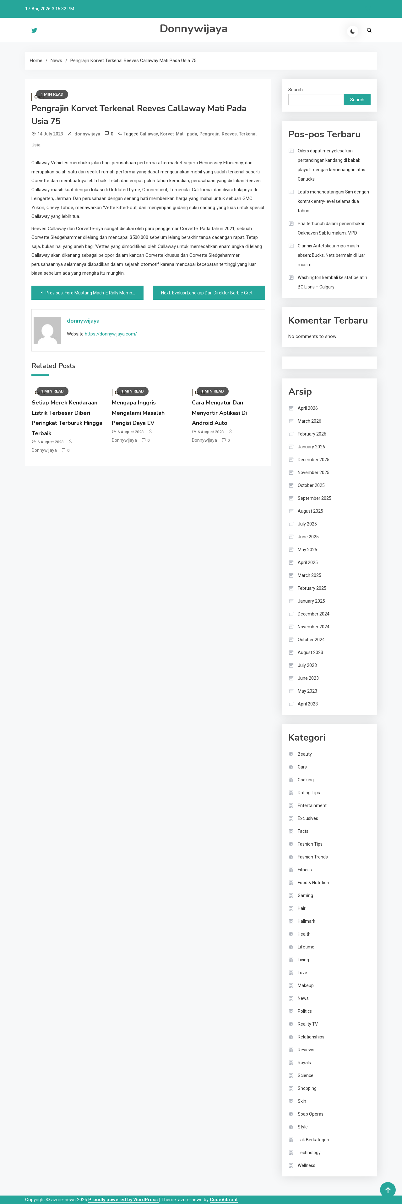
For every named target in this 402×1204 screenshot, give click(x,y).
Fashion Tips (310, 844)
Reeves (229, 133)
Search (295, 89)
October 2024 (311, 639)
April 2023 (308, 703)
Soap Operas (310, 1114)
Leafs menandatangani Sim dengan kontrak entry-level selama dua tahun (333, 201)
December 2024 (313, 613)
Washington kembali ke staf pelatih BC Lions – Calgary (332, 282)
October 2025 (311, 485)
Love (302, 972)
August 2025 (310, 511)
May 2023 (307, 691)
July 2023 (307, 665)
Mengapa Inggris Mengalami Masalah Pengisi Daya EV (138, 413)
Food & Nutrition (313, 882)
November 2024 (313, 626)
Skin (302, 1101)
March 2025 (309, 575)
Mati (180, 133)
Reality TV (308, 1024)
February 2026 (312, 433)
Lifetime (306, 946)
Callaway (149, 133)
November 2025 (313, 472)
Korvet (167, 133)
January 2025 (311, 601)
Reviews (306, 1049)
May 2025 (307, 549)
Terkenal (248, 133)
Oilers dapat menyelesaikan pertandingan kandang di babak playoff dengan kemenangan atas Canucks (331, 165)
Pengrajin (209, 133)
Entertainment (312, 805)
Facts (303, 831)
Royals (304, 1062)
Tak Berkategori (313, 1139)
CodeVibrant (224, 1199)
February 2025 (312, 588)
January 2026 (311, 446)
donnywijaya (87, 133)
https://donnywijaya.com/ (111, 334)
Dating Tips (309, 792)
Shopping (307, 1088)
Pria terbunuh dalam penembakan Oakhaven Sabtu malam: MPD (332, 228)
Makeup (306, 985)
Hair (302, 908)
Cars (302, 766)
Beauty (305, 754)
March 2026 (309, 421)
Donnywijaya (194, 28)
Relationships (311, 1036)
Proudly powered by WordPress (123, 1199)
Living (303, 959)
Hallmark (306, 921)
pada (192, 133)
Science (305, 1075)
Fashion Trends (313, 856)
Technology (309, 1152)
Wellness (306, 1165)
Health (304, 934)
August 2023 (310, 652)
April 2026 (308, 408)
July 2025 (307, 523)
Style (303, 1126)
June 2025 (308, 536)
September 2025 (314, 498)
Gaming (305, 895)
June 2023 (308, 678)
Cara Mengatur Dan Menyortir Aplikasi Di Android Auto (219, 413)
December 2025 (313, 459)
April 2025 (308, 562)
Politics (305, 1011)
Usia (36, 144)
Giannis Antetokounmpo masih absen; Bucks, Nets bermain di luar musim (331, 255)
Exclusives (308, 818)
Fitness (305, 869)
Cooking (306, 779)
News (303, 998)
